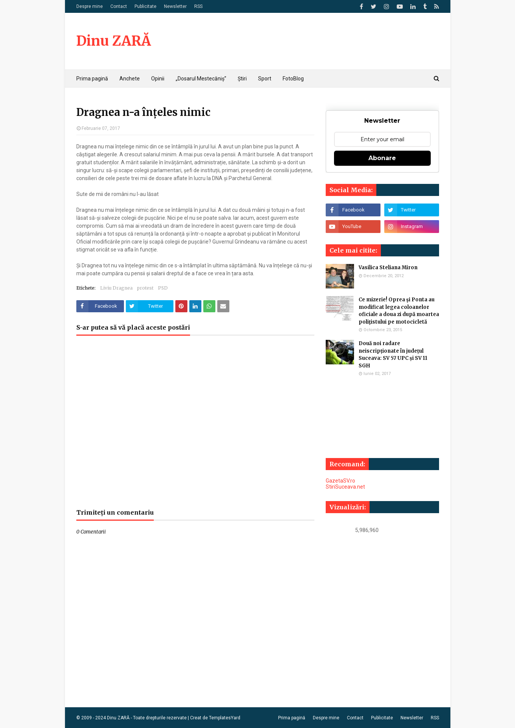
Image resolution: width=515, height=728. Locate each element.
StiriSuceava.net (345, 487)
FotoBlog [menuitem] (293, 79)
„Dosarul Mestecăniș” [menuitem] (201, 79)
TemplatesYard (224, 717)
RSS (198, 6)
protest (145, 288)
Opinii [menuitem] (157, 79)
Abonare (382, 158)
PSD (163, 288)
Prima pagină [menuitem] (92, 79)
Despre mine (89, 6)
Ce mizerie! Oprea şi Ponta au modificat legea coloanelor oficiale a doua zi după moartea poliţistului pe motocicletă (399, 310)
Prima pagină (291, 717)
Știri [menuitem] (242, 79)
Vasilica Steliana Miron (388, 267)
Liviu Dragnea (116, 288)
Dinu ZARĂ (113, 40)
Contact (118, 6)
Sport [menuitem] (264, 79)
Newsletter (175, 6)
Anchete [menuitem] (129, 79)
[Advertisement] (195, 426)
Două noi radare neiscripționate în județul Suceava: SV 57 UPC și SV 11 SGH (393, 354)
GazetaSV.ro (340, 481)
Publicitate (145, 6)
